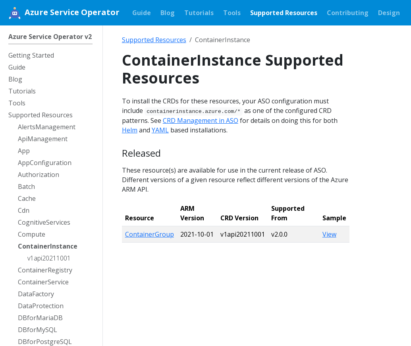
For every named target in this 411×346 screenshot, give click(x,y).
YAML (160, 130)
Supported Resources (154, 39)
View (329, 234)
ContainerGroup (149, 234)
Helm (129, 130)
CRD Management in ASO (200, 120)
